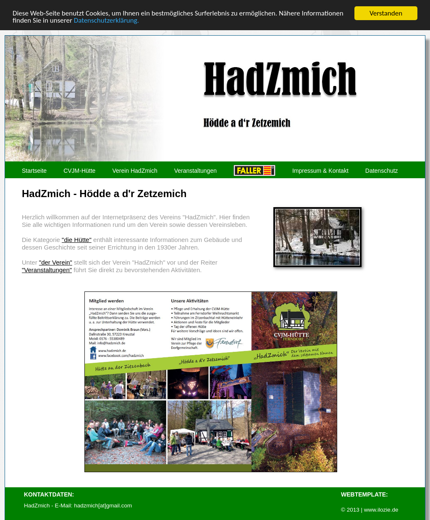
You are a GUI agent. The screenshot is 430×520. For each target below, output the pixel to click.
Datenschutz (381, 171)
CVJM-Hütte (79, 171)
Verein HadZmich (134, 171)
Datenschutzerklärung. (106, 20)
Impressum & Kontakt (320, 171)
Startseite (34, 171)
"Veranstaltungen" (47, 269)
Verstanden (386, 13)
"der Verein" (55, 262)
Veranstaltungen (195, 171)
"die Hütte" (77, 239)
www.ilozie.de (381, 510)
